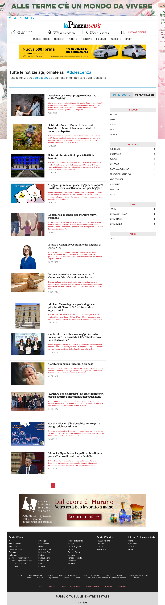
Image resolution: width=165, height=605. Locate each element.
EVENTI (20, 33)
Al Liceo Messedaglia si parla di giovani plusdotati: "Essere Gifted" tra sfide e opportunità (72, 307)
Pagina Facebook (11, 18)
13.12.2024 (52, 439)
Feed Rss (34, 18)
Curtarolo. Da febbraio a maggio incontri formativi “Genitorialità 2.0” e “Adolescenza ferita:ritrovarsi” (75, 337)
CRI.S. (112, 194)
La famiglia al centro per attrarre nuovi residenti (72, 216)
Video (113, 129)
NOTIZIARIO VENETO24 (64, 33)
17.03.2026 (52, 113)
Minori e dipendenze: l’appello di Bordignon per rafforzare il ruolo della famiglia (75, 455)
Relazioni (114, 189)
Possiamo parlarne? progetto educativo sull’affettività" (72, 97)
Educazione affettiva (120, 174)
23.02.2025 (53, 352)
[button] (12, 25)
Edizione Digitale (133, 32)
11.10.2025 (52, 232)
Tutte (113, 209)
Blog (112, 119)
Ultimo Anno (116, 224)
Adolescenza (116, 179)
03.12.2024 (52, 469)
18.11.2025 (52, 202)
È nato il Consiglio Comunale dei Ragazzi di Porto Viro (74, 246)
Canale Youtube (28, 18)
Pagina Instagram (22, 18)
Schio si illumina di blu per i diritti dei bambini (71, 157)
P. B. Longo (115, 149)
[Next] (61, 485)
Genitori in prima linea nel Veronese (70, 364)
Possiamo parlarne (119, 169)
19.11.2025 (52, 146)
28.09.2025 (53, 262)
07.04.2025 (53, 292)
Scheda (113, 134)
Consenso (115, 184)
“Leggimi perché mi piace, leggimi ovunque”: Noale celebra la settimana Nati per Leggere (75, 186)
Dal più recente (121, 95)
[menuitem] (41, 39)
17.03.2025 (52, 322)
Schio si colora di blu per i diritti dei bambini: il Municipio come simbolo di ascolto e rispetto (71, 128)
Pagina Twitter (17, 18)
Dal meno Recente (144, 95)
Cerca (151, 18)
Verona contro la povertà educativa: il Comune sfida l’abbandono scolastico (71, 276)
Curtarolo (115, 154)
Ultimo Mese (116, 219)
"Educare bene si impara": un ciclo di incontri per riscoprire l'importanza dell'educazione (76, 395)
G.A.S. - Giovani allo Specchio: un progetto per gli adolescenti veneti (74, 425)
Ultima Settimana (118, 214)
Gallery (114, 124)
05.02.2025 (53, 376)
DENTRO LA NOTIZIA (99, 33)
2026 (112, 239)
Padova (113, 159)
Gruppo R (114, 164)
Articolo (114, 114)
